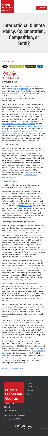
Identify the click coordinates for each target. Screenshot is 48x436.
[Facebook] (5, 73)
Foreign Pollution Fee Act (22, 89)
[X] (9, 73)
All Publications (8, 62)
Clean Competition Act (33, 126)
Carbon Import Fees (16, 66)
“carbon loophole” (25, 206)
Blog (5, 66)
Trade (40, 66)
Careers (30, 390)
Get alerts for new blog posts (12, 368)
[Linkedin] (14, 73)
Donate (29, 394)
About (29, 383)
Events (29, 387)
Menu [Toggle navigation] (42, 8)
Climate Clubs (30, 66)
